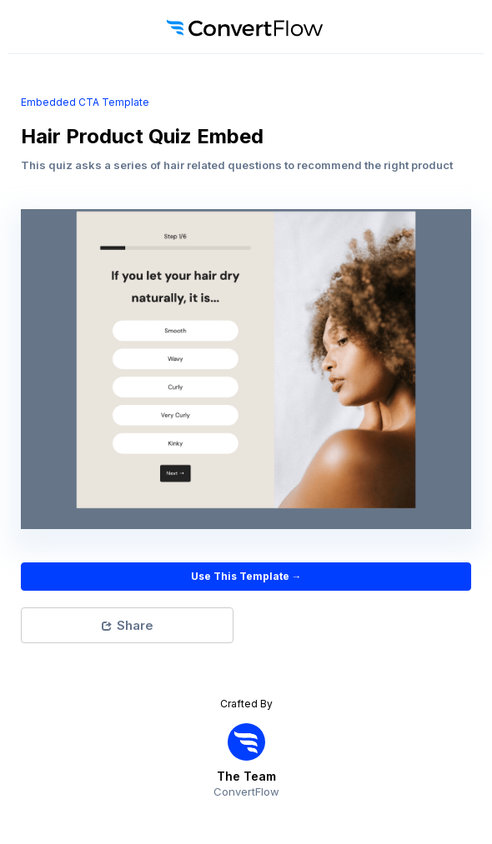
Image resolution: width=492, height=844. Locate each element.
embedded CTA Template (85, 102)
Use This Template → (246, 576)
